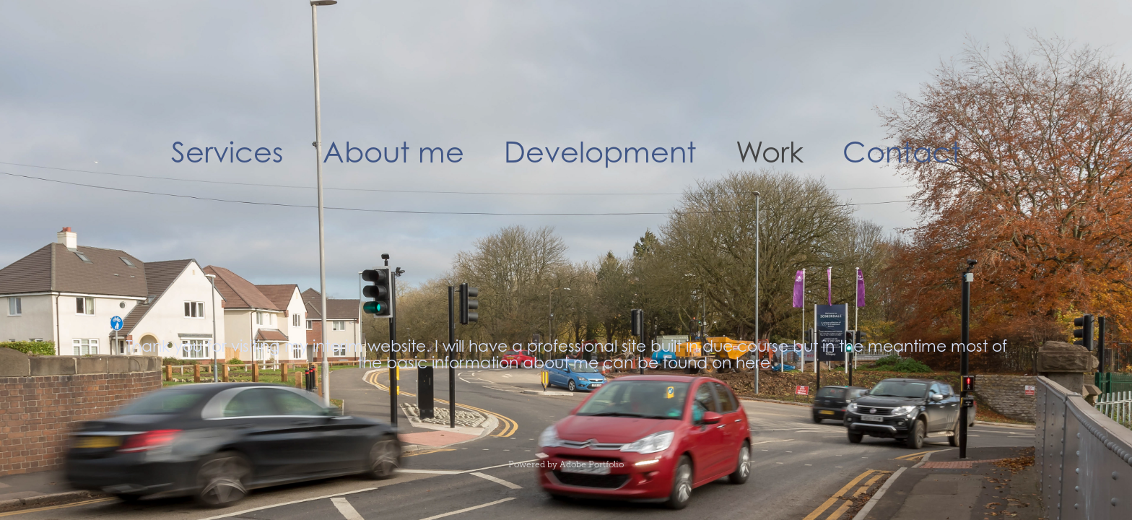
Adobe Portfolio (592, 464)
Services (227, 151)
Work (770, 151)
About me (393, 151)
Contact (902, 151)
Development (600, 151)
